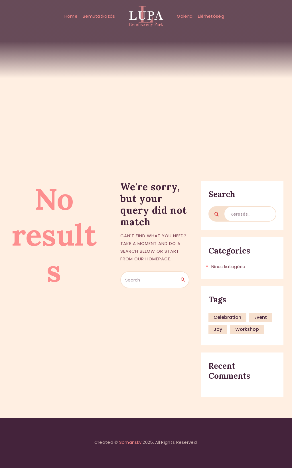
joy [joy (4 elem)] (218, 329)
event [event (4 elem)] (260, 317)
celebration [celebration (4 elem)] (227, 317)
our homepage (152, 259)
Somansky (130, 442)
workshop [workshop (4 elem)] (247, 329)
